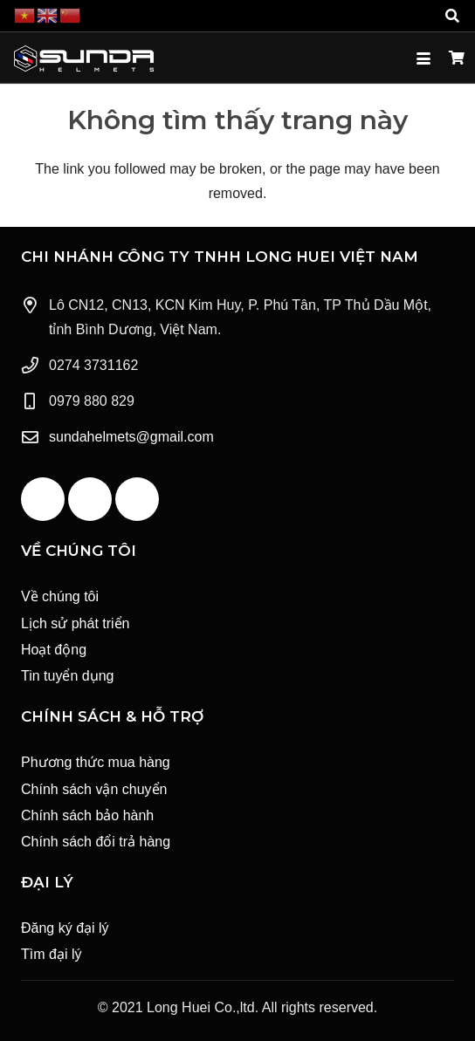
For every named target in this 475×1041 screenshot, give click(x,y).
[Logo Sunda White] (84, 58)
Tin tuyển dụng (67, 675)
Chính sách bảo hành (87, 815)
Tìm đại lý (51, 954)
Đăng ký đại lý (65, 928)
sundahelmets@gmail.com (131, 436)
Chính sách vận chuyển (94, 789)
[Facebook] (43, 499)
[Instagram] (137, 499)
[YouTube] (90, 499)
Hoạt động (53, 649)
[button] (452, 15)
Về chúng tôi (60, 596)
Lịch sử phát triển (75, 623)
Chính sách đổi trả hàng (95, 841)
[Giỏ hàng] (457, 58)
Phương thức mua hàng (95, 762)
